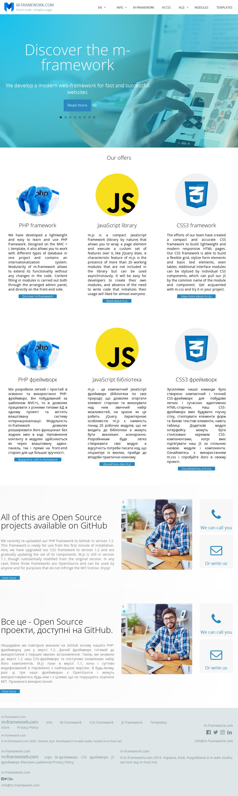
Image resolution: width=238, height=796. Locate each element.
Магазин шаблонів (36, 762)
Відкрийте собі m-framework (37, 459)
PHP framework (37, 225)
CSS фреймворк (94, 757)
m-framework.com (19, 722)
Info (123, 7)
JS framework (131, 722)
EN (102, 7)
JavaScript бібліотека (117, 379)
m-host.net (114, 741)
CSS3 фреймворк (196, 379)
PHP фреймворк (37, 379)
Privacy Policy (27, 727)
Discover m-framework (37, 296)
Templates (225, 7)
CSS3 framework (196, 225)
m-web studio (83, 741)
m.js (184, 7)
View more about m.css (196, 296)
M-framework (71, 722)
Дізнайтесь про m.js (117, 464)
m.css (166, 7)
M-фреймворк (66, 757)
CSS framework (101, 722)
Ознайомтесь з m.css (196, 468)
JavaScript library (117, 225)
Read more (77, 105)
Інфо (48, 757)
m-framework (143, 7)
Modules (201, 7)
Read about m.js (117, 301)
